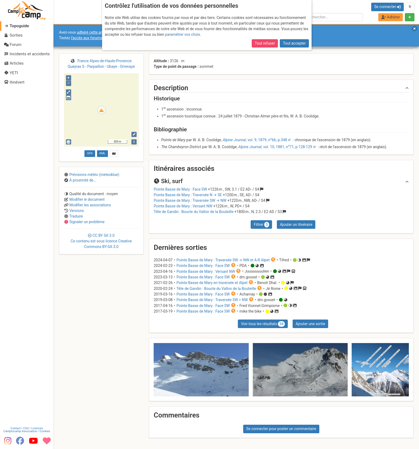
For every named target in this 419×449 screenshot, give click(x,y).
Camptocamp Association (20, 431)
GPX (89, 153)
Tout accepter (294, 43)
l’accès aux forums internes (94, 38)
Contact (15, 428)
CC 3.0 (101, 241)
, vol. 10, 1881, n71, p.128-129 (275, 147)
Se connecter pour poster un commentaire (281, 429)
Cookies (45, 431)
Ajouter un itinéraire (296, 224)
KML (102, 153)
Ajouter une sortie (310, 324)
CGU (26, 428)
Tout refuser (265, 43)
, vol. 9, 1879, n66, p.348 (255, 140)
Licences (37, 428)
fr (410, 7)
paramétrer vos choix (182, 34)
